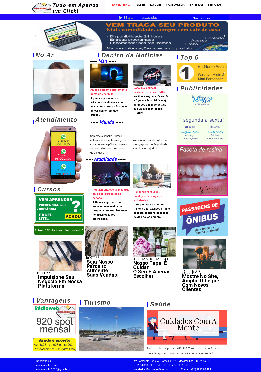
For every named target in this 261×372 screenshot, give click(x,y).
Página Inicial (121, 5)
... (110, 210)
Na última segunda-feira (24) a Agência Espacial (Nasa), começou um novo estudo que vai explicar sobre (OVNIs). (151, 105)
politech (196, 5)
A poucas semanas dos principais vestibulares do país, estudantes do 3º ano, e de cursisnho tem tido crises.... (108, 106)
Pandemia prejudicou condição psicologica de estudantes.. (149, 196)
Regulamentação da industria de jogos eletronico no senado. (111, 194)
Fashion (155, 5)
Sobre (140, 5)
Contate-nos (175, 5)
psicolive (214, 5)
